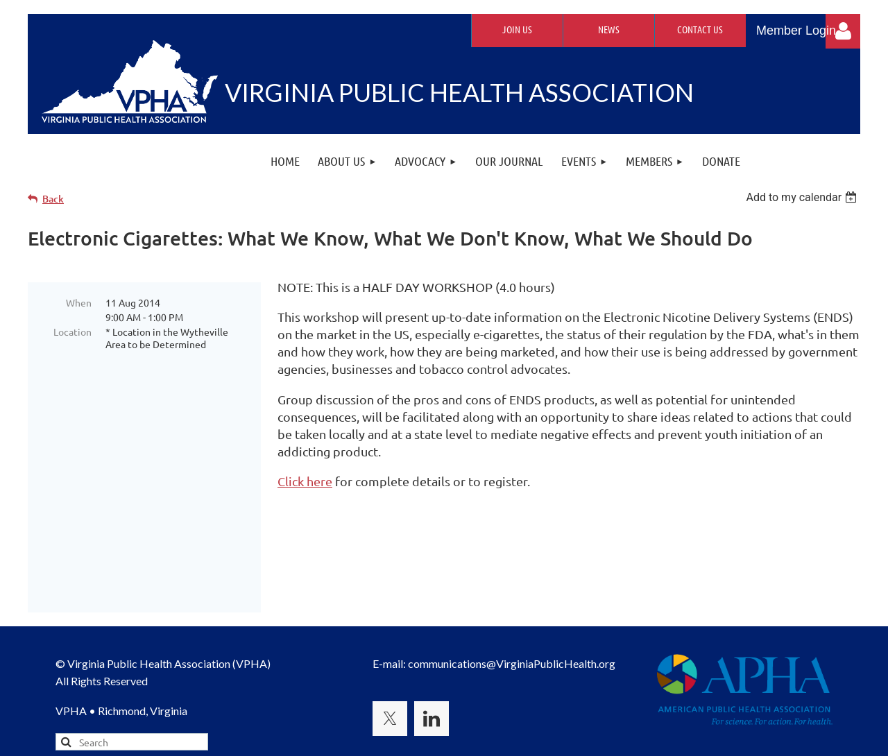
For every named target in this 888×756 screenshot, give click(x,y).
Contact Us (700, 29)
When (79, 302)
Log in (843, 31)
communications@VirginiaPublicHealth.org (511, 585)
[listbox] (803, 197)
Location (72, 331)
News (609, 29)
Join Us (517, 29)
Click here (305, 481)
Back (53, 198)
